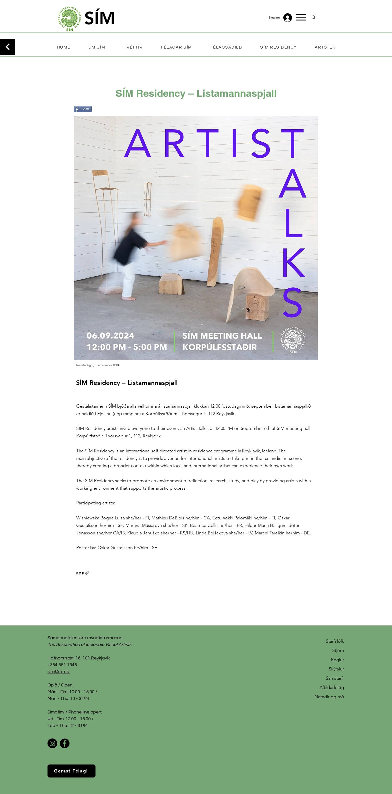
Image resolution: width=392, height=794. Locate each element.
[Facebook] (65, 743)
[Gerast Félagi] (72, 770)
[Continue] (7, 47)
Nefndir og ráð (329, 696)
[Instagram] (52, 743)
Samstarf (335, 678)
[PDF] (83, 573)
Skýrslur (336, 669)
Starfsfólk (335, 641)
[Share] (83, 109)
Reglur (337, 659)
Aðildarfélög (332, 687)
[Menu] (301, 17)
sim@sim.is (58, 671)
